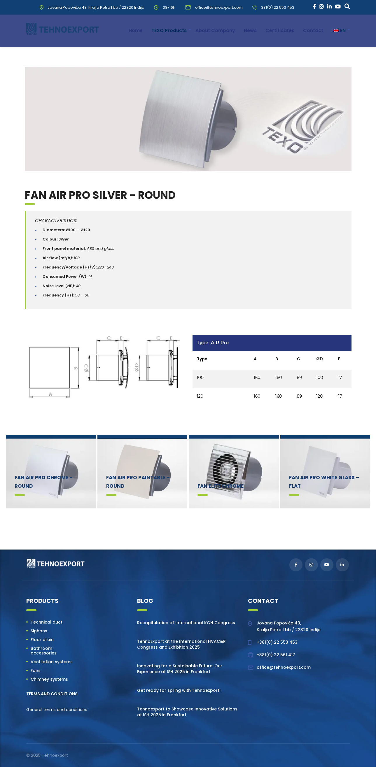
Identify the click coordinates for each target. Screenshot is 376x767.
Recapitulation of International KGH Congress (186, 623)
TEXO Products (169, 30)
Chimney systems (49, 679)
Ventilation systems (52, 661)
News (250, 30)
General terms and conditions (56, 709)
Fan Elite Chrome (220, 485)
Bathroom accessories (44, 650)
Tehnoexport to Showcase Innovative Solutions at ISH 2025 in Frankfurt (187, 712)
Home (136, 30)
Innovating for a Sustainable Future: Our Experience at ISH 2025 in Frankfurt (179, 669)
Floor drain (42, 639)
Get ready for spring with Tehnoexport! (179, 690)
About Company (215, 30)
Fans (36, 670)
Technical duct (46, 622)
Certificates (279, 30)
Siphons (39, 631)
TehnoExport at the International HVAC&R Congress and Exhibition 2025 (181, 644)
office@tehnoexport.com (284, 667)
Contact (313, 30)
